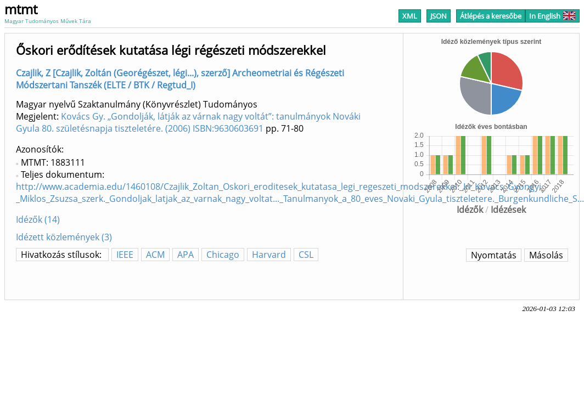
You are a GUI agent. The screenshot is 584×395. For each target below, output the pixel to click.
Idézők (470, 210)
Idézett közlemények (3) (64, 237)
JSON (438, 16)
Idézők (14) (38, 219)
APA (185, 255)
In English (552, 16)
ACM (155, 255)
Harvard (269, 255)
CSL (306, 255)
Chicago (222, 255)
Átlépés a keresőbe (490, 16)
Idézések (508, 210)
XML (409, 16)
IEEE (124, 255)
